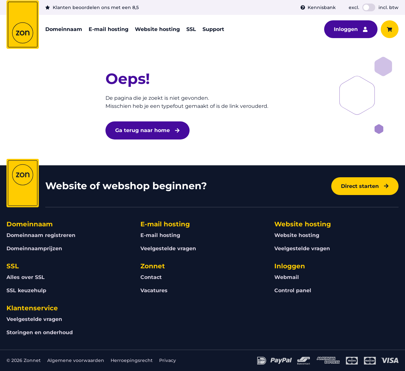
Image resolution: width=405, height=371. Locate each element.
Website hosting (157, 29)
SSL (191, 29)
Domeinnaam (63, 29)
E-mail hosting (108, 29)
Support (213, 29)
